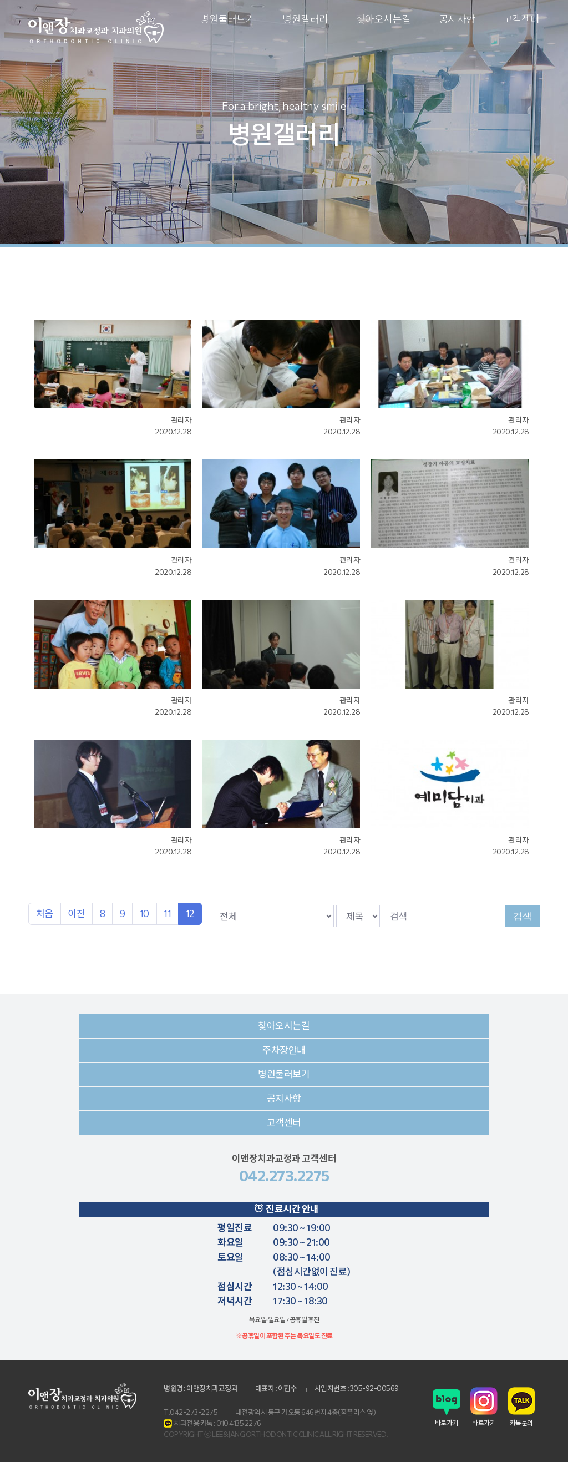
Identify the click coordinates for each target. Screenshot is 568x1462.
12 (190, 913)
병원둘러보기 (227, 19)
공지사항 (457, 19)
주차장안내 (284, 1050)
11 (167, 913)
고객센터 (521, 19)
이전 (76, 913)
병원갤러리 (305, 19)
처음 (44, 913)
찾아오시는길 (383, 19)
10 (144, 913)
